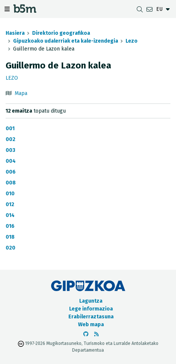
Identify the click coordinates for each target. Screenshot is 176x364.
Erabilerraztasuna (91, 316)
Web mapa (91, 324)
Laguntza (90, 301)
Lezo (132, 41)
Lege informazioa (91, 309)
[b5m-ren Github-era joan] (86, 334)
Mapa (21, 93)
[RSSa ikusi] (96, 334)
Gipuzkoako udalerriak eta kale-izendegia (65, 41)
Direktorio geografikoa (61, 33)
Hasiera (15, 33)
